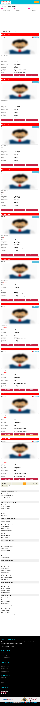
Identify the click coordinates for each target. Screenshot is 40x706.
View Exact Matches (5, 495)
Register (31, 75)
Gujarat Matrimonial (5, 569)
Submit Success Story (5, 683)
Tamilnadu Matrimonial (6, 576)
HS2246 (8, 395)
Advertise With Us (4, 680)
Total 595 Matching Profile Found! (8, 31)
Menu (37, 2)
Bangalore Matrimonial (6, 585)
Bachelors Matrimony (5, 598)
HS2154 (8, 259)
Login (19, 75)
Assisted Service (4, 678)
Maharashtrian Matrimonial (6, 531)
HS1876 (8, 34)
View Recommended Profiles (7, 497)
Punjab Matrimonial (5, 572)
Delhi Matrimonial (5, 567)
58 (35, 485)
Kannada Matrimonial (5, 536)
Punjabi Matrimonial (5, 529)
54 (22, 485)
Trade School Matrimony (6, 610)
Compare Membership (5, 671)
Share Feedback (4, 655)
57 (31, 485)
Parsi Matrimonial (4, 517)
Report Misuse (4, 659)
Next (9, 487)
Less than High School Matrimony (8, 614)
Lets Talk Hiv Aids (4, 689)
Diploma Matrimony (5, 603)
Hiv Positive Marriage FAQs (6, 669)
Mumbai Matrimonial (5, 590)
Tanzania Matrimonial (5, 558)
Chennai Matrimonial (5, 592)
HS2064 (8, 169)
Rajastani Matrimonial (5, 538)
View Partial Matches (5, 499)
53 (19, 485)
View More (5, 58)
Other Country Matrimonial (6, 554)
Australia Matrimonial (5, 551)
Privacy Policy (3, 664)
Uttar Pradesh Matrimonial (6, 578)
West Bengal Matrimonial (6, 580)
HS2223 (8, 305)
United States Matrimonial (6, 546)
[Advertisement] (20, 21)
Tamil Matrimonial (5, 533)
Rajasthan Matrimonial (5, 574)
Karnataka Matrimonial (6, 564)
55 (25, 485)
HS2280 (8, 440)
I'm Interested (35, 37)
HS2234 (8, 350)
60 (5, 487)
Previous (4, 485)
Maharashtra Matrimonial (6, 571)
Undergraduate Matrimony (6, 605)
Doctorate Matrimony (5, 601)
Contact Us (3, 654)
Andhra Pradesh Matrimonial (7, 565)
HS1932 (8, 124)
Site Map (2, 682)
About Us (2, 652)
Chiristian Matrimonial (5, 508)
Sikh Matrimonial (4, 513)
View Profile (7, 75)
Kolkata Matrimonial (5, 589)
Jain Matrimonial (4, 511)
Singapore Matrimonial (6, 553)
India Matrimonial (5, 544)
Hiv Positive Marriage (17, 702)
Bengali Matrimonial (5, 524)
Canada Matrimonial (5, 549)
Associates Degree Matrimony (7, 607)
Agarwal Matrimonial (5, 522)
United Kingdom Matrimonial (7, 547)
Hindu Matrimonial (5, 506)
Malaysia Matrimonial (5, 556)
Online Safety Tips (4, 668)
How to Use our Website (5, 657)
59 (2, 487)
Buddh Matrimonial (5, 515)
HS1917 (8, 79)
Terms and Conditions (5, 666)
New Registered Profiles (6, 500)
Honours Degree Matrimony (6, 608)
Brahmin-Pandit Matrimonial (7, 526)
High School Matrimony (6, 612)
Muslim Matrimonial (5, 509)
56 (28, 485)
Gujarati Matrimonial (5, 527)
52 (16, 485)
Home (3, 6)
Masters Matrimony (5, 600)
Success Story (3, 677)
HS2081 (8, 214)
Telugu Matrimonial (5, 535)
